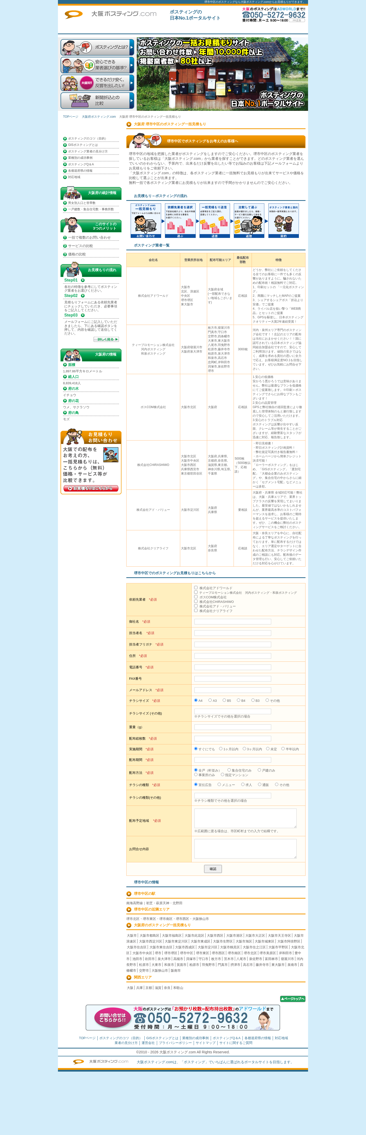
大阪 (130, 988)
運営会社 (148, 1043)
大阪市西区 (215, 935)
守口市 (203, 959)
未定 (271, 749)
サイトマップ (206, 1043)
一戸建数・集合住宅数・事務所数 (91, 209)
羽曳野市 (208, 965)
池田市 (137, 959)
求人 (246, 785)
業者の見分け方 (126, 1043)
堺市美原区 (268, 953)
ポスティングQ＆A (81, 164)
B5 (227, 701)
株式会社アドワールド (213, 588)
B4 (241, 701)
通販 (263, 785)
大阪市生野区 (223, 941)
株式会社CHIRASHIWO (214, 602)
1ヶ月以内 (228, 749)
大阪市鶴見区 (230, 947)
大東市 (156, 965)
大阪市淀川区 (208, 947)
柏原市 (194, 965)
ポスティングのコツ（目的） (88, 138)
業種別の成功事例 (80, 158)
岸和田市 (285, 953)
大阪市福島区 (172, 935)
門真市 (223, 965)
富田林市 (271, 959)
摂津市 (235, 965)
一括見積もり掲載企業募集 (214, 28)
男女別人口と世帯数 (82, 203)
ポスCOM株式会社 (210, 597)
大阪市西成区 (185, 947)
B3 (255, 701)
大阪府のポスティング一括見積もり (162, 925)
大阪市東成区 (200, 941)
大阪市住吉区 (137, 947)
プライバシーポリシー (175, 1043)
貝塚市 (191, 959)
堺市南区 (234, 953)
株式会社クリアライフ (213, 611)
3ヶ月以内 (252, 749)
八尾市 (241, 959)
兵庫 (139, 988)
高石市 (248, 965)
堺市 (158, 953)
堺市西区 (218, 953)
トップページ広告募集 (251, 28)
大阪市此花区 (194, 935)
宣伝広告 (203, 785)
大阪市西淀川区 (150, 941)
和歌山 (178, 988)
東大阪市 (278, 965)
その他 (273, 701)
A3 (212, 701)
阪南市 (176, 970)
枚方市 (216, 959)
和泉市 (169, 965)
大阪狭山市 (159, 970)
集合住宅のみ (239, 770)
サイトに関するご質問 (288, 28)
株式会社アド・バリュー (215, 606)
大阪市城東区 (264, 941)
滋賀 (158, 988)
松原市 (144, 965)
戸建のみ (266, 770)
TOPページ (140, 28)
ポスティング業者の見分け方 (88, 151)
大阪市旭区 (244, 941)
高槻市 (178, 959)
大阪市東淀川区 (176, 941)
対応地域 (74, 177)
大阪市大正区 (255, 935)
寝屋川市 (287, 959)
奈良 (167, 988)
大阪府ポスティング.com (99, 116)
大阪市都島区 (149, 935)
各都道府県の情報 (80, 170)
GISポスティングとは (83, 145)
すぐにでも (204, 749)
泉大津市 (164, 959)
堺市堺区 (170, 953)
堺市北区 (250, 953)
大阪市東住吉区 (161, 947)
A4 (198, 701)
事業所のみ (204, 775)
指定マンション (234, 775)
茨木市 (229, 959)
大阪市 (132, 935)
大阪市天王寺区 (279, 935)
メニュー (226, 785)
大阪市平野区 (278, 947)
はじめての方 (177, 28)
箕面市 (182, 965)
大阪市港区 (234, 935)
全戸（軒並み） (208, 770)
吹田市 (150, 959)
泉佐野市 (255, 959)
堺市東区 (202, 953)
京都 (148, 988)
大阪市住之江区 (254, 947)
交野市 (144, 970)
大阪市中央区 (142, 953)
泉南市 (292, 965)
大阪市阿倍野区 (288, 941)
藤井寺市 (262, 965)
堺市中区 (186, 953)
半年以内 (290, 749)
